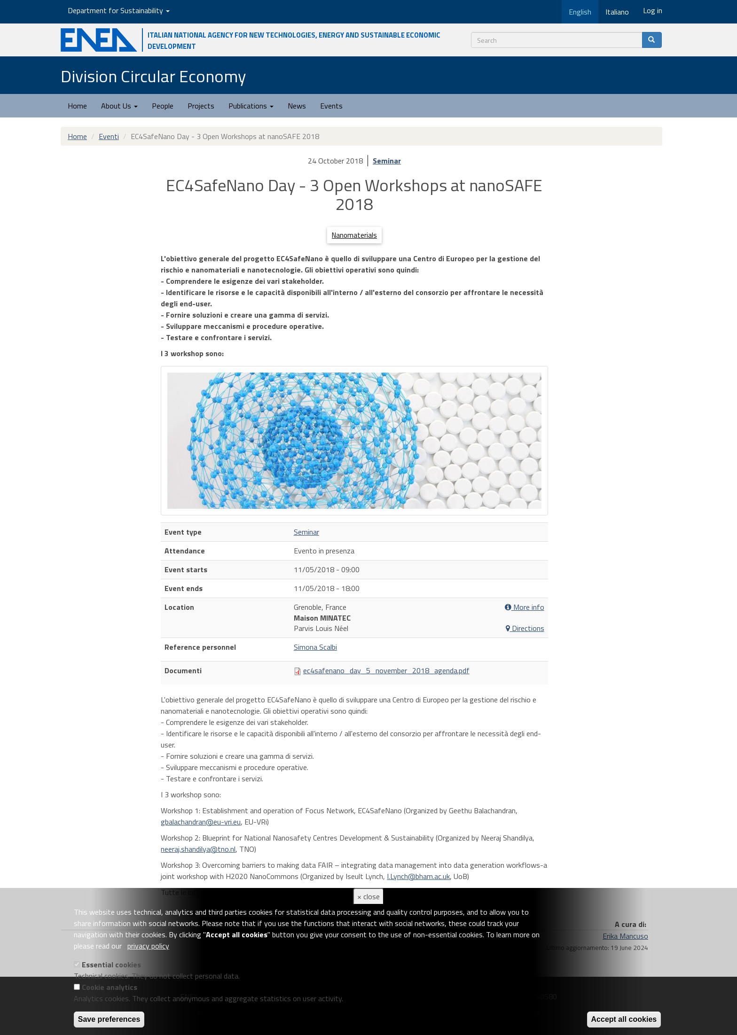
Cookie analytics (109, 987)
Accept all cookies (624, 1019)
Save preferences (109, 1019)
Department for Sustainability (119, 10)
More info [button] (524, 607)
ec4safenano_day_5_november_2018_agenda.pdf (386, 670)
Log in (652, 10)
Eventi (109, 136)
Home (77, 105)
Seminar (387, 160)
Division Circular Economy (153, 76)
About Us (119, 105)
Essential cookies (111, 964)
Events (331, 105)
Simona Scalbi (315, 647)
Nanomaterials (354, 235)
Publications (251, 105)
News (297, 105)
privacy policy (148, 945)
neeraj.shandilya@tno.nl (198, 849)
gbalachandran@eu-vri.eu (201, 821)
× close (368, 896)
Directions (525, 628)
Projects (201, 105)
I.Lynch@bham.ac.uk (418, 876)
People (162, 105)
